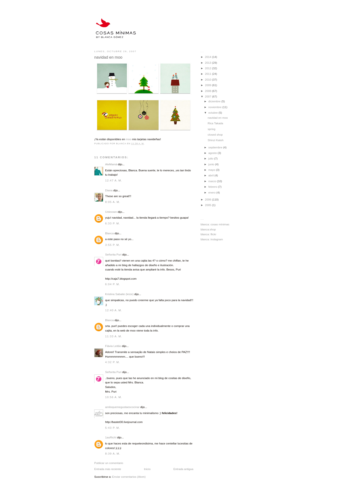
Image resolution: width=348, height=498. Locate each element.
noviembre (215, 107)
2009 (208, 85)
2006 (208, 199)
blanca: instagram (212, 239)
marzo (212, 181)
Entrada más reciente (107, 468)
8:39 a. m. (112, 453)
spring (211, 129)
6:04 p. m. (112, 284)
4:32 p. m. (112, 362)
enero (212, 192)
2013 (208, 62)
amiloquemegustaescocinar (122, 406)
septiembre (215, 147)
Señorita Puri (113, 254)
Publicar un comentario (108, 462)
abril (211, 175)
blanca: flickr (208, 234)
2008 (208, 90)
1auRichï (110, 437)
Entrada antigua (183, 468)
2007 (208, 96)
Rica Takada (215, 123)
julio (211, 158)
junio (211, 164)
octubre (213, 112)
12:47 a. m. (113, 180)
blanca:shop (208, 229)
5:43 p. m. (112, 427)
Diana (109, 190)
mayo (212, 169)
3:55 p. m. (112, 244)
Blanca (109, 233)
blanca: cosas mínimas (215, 224)
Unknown (111, 211)
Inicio (147, 468)
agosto (213, 152)
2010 (208, 79)
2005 (208, 205)
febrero (213, 186)
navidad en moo (218, 117)
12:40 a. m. (113, 310)
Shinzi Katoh (216, 140)
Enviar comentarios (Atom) (128, 476)
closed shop (215, 134)
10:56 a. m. (113, 397)
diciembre (214, 101)
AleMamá (111, 164)
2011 (208, 73)
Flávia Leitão (113, 345)
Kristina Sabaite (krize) (119, 294)
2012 (208, 68)
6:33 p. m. (112, 223)
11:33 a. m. (113, 336)
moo (128, 139)
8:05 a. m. (112, 201)
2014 (208, 56)
